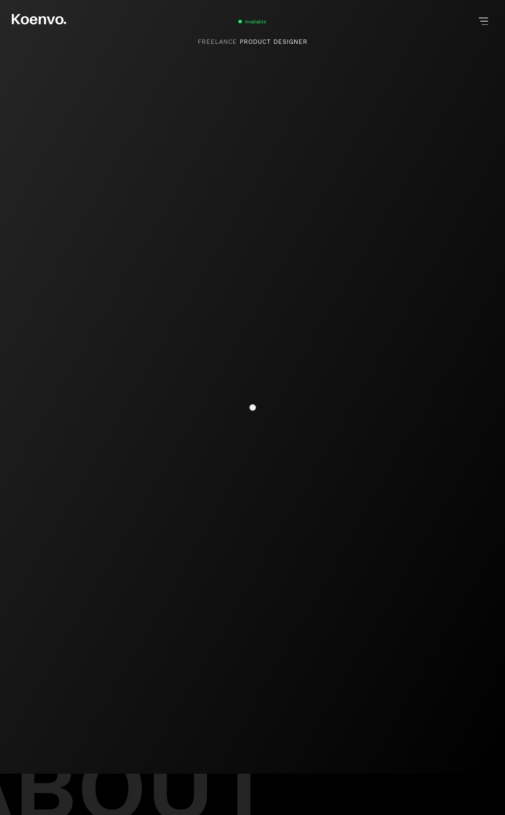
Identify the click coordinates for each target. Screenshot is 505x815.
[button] (484, 21)
